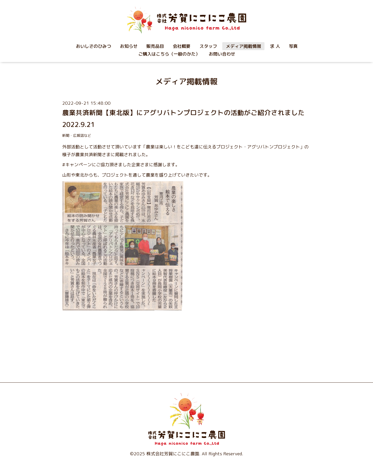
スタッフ (208, 46)
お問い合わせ (222, 54)
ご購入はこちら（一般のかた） (169, 54)
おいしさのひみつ (93, 46)
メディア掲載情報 (243, 46)
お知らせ (129, 46)
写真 (293, 46)
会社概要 (181, 46)
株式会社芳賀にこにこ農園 (172, 454)
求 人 (275, 46)
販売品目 (155, 46)
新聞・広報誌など (76, 135)
